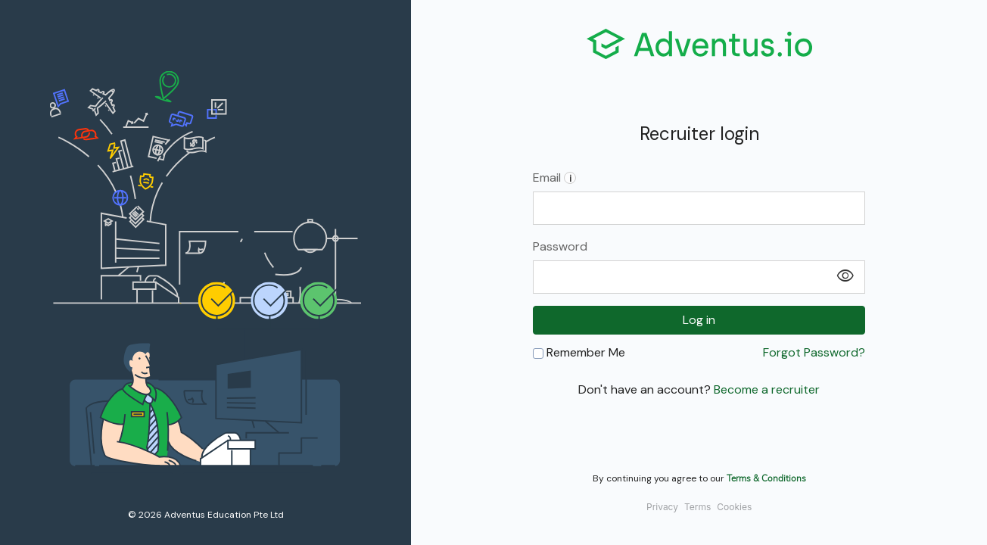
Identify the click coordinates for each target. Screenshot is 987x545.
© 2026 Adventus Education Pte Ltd (206, 515)
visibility (845, 276)
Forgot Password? (814, 353)
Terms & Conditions (766, 478)
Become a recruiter (767, 389)
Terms (697, 506)
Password (560, 246)
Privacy (662, 506)
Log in (699, 320)
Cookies (734, 506)
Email (554, 177)
